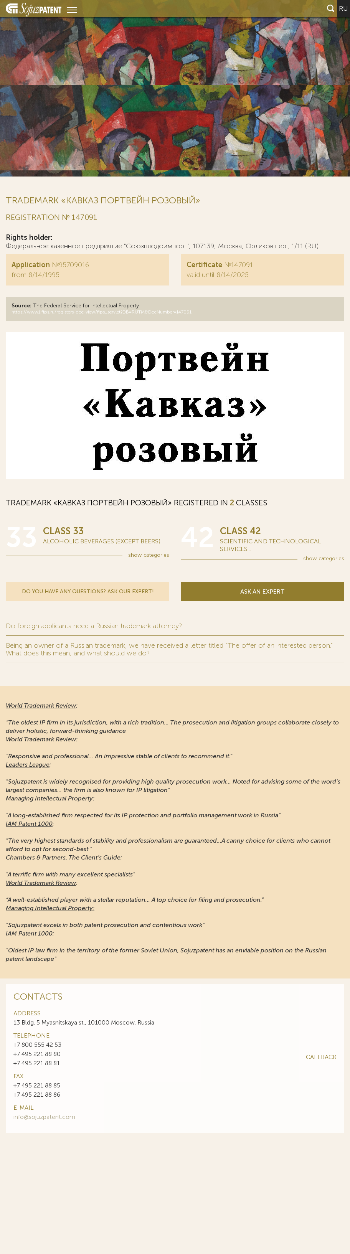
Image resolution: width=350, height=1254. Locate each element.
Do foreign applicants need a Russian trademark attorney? (94, 626)
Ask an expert (262, 591)
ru (343, 8)
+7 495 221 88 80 (37, 1054)
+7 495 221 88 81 (36, 1063)
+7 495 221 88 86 (36, 1094)
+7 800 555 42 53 (37, 1044)
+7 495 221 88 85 (36, 1085)
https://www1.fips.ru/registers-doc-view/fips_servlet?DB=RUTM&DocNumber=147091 (102, 312)
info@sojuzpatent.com (44, 1116)
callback (321, 1057)
